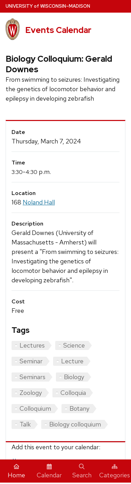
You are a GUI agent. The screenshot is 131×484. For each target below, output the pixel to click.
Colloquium (35, 408)
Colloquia (73, 393)
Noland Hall (39, 202)
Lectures (32, 345)
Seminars (32, 377)
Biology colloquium (75, 424)
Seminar (31, 361)
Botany (79, 408)
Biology (74, 377)
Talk (25, 424)
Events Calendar (58, 30)
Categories (114, 471)
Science (74, 345)
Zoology (31, 393)
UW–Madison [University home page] (48, 6)
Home (16, 471)
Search (82, 471)
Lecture (72, 361)
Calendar (49, 471)
